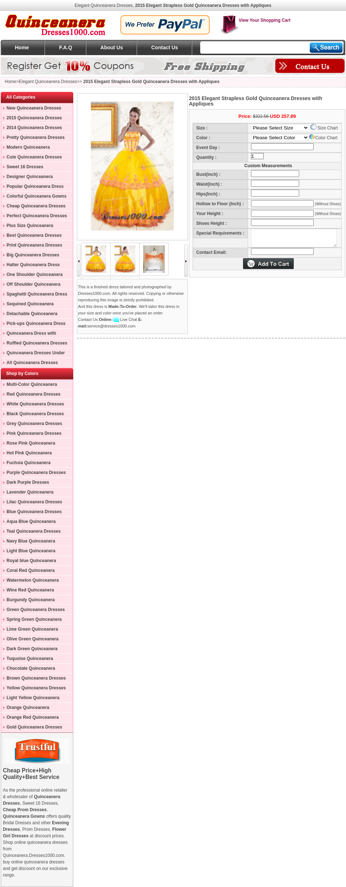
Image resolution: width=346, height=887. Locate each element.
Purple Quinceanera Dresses (36, 472)
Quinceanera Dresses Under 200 (33, 354)
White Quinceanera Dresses (35, 404)
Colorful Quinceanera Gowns (36, 196)
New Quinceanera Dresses (34, 108)
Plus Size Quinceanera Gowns (27, 226)
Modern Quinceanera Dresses (25, 148)
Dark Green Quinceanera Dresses (29, 649)
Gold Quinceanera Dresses (34, 727)
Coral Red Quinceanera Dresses (28, 571)
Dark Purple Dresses (28, 482)
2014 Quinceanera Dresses (34, 127)
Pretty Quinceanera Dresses (36, 137)
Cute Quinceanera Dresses (34, 157)
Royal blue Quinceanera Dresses (28, 561)
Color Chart (323, 137)
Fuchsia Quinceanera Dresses (25, 463)
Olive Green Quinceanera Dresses (29, 640)
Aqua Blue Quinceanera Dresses (28, 522)
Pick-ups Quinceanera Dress (36, 323)
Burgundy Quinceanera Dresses (28, 601)
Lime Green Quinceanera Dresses (29, 630)
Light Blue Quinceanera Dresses (28, 552)
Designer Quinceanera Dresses (27, 177)
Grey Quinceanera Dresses (34, 423)
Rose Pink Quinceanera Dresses (28, 444)
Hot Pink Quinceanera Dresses (26, 454)
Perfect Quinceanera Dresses (37, 215)
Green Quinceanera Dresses (36, 609)
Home (22, 47)
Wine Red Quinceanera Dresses (27, 591)
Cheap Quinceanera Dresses (36, 206)
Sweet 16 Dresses (25, 166)
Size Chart (324, 128)
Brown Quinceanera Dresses (36, 678)
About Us (111, 47)
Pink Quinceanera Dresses (34, 433)
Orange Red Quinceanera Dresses (30, 718)
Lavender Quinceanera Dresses (27, 493)
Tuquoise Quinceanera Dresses (27, 659)
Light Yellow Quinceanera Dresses (30, 698)
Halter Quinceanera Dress (33, 264)
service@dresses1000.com (111, 326)
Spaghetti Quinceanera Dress (37, 294)
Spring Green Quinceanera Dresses (31, 620)
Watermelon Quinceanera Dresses (30, 581)
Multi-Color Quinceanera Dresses (29, 385)
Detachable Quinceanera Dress (29, 314)
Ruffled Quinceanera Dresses (37, 343)
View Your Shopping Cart (256, 20)
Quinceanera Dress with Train (28, 334)
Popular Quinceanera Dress (35, 186)
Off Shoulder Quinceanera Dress (31, 285)
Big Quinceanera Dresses (33, 254)
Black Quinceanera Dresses (35, 413)
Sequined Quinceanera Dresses (27, 305)
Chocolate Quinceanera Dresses (28, 669)
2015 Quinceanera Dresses (34, 117)
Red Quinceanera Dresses (34, 394)
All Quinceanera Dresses (32, 362)
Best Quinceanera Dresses (34, 235)
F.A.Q (65, 47)
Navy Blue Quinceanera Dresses (28, 542)
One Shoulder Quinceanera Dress (32, 275)
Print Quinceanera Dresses (34, 245)
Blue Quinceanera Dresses (34, 511)
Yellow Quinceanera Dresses (36, 687)
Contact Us (164, 47)
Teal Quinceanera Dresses (34, 531)
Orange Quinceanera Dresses (25, 708)
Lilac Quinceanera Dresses (34, 501)
